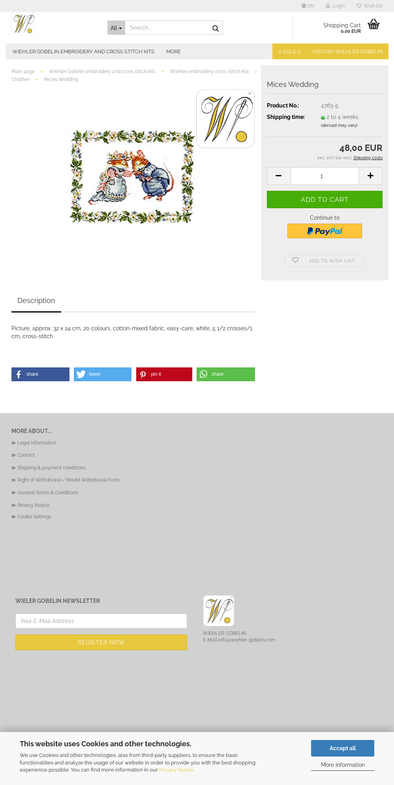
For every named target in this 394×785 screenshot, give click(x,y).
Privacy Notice (176, 770)
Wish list (369, 6)
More (173, 52)
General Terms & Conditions (47, 492)
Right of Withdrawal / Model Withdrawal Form (68, 480)
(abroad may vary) (339, 125)
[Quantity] (325, 176)
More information (343, 765)
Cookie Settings (34, 517)
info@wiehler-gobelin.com (247, 640)
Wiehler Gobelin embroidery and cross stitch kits (83, 52)
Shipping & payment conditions (51, 468)
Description (36, 300)
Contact (26, 455)
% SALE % (289, 52)
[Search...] (116, 28)
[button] (308, 6)
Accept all (343, 748)
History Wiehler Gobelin (348, 52)
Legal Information (36, 443)
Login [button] (335, 6)
